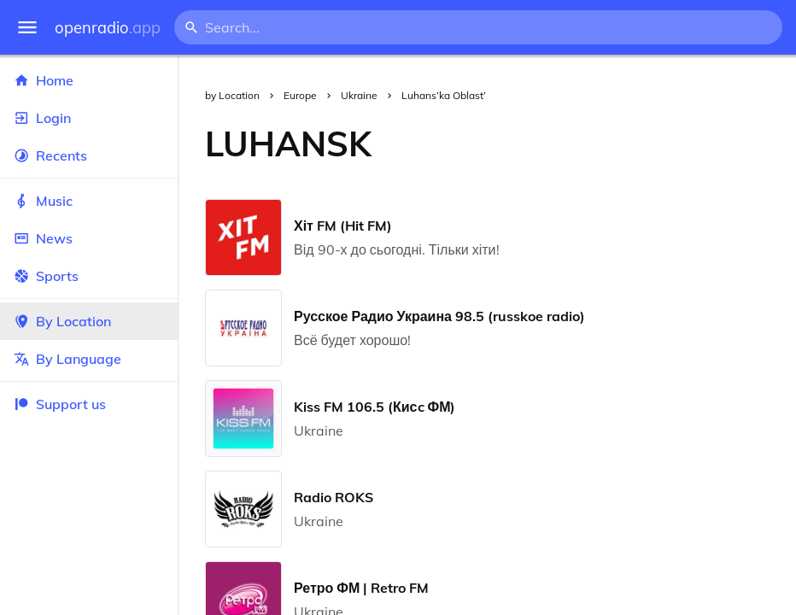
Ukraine (359, 95)
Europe (300, 95)
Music (89, 201)
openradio (108, 28)
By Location (89, 321)
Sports (89, 276)
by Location (232, 95)
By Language (89, 359)
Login (89, 118)
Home (89, 80)
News (89, 238)
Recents (89, 155)
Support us (60, 404)
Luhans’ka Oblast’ (443, 95)
